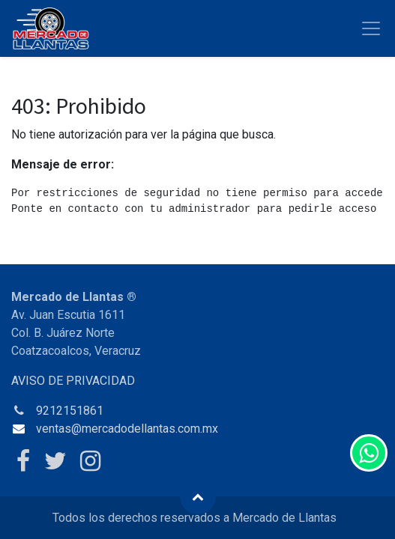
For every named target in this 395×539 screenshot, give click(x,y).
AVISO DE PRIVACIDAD (73, 381)
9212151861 (69, 411)
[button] (198, 496)
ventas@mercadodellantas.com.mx (127, 428)
